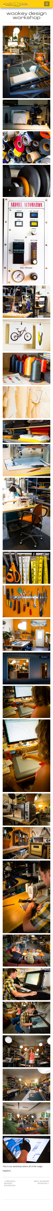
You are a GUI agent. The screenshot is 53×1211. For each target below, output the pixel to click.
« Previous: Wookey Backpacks (10, 1183)
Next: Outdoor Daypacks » (41, 1182)
